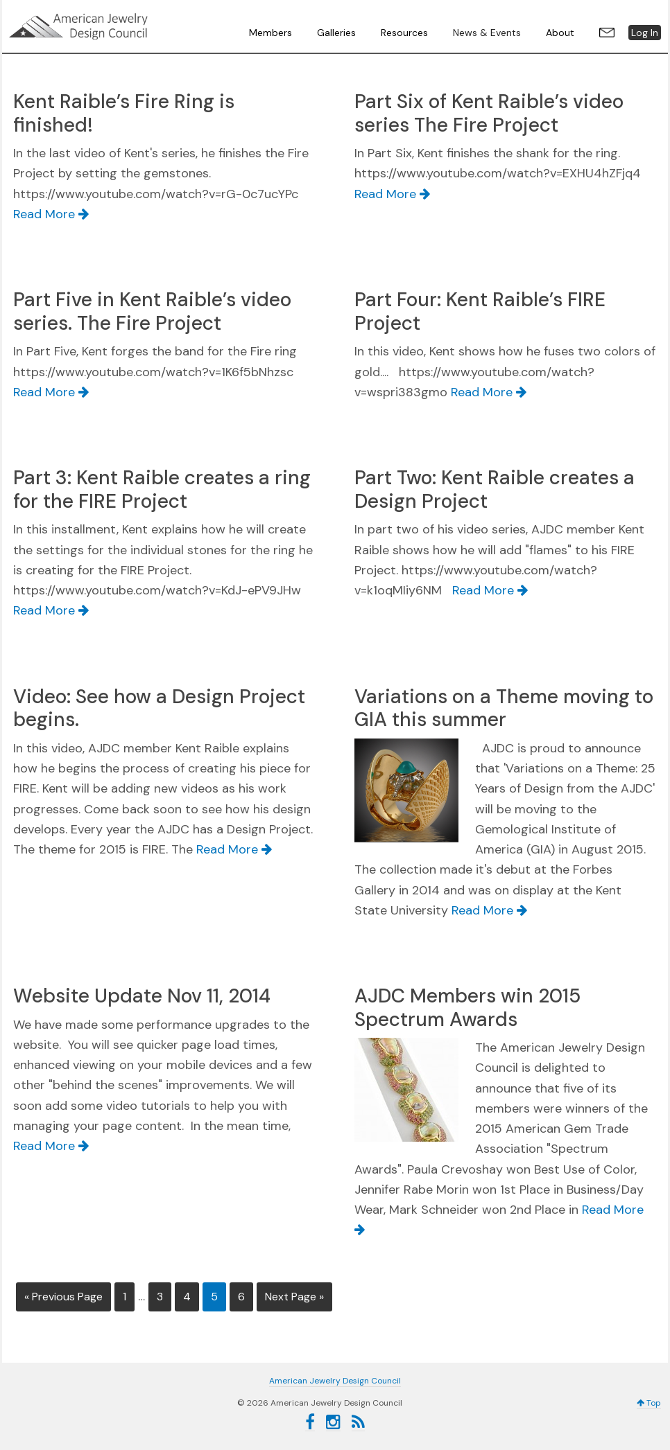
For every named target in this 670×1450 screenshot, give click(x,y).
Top (649, 1401)
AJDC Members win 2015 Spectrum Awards (467, 1007)
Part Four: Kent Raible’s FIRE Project (479, 311)
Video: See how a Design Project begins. (159, 708)
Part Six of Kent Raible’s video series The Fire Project (489, 113)
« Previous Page (63, 1296)
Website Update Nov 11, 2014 (141, 996)
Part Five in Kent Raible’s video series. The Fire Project (152, 311)
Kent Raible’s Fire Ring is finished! (123, 113)
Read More (51, 214)
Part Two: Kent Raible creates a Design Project (494, 489)
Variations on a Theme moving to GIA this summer (503, 708)
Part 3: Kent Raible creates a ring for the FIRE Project (162, 489)
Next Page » (294, 1296)
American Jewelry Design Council (113, 26)
